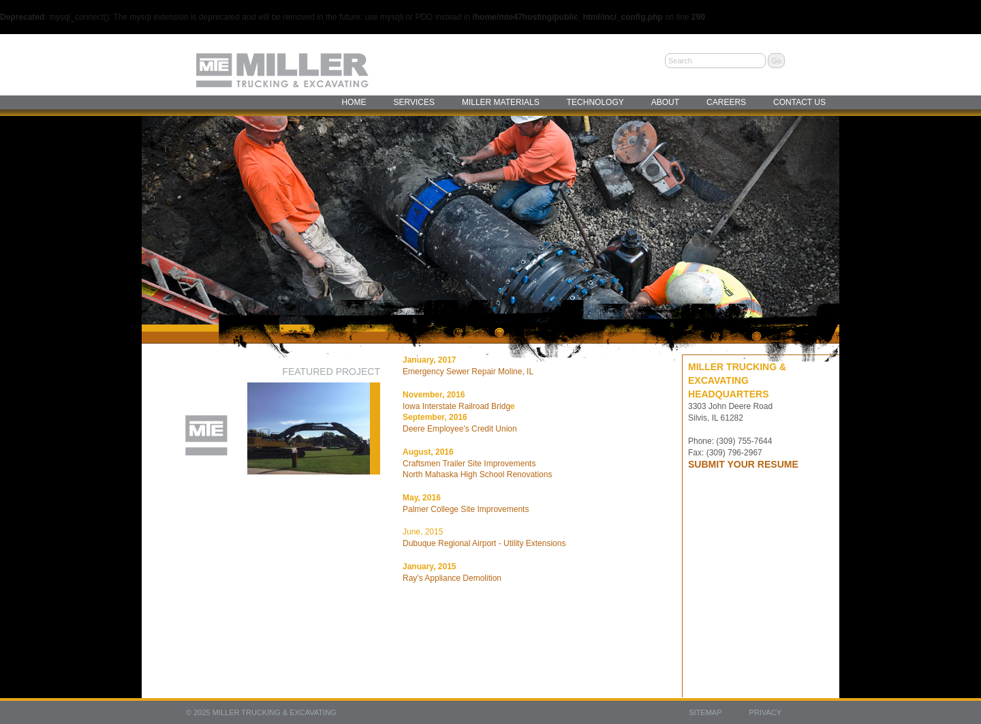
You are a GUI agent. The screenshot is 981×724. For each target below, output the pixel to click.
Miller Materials (501, 102)
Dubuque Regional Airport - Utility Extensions (484, 543)
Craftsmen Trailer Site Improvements (469, 463)
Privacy (765, 712)
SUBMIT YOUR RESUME (743, 464)
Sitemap (705, 712)
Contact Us (799, 102)
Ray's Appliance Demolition (452, 578)
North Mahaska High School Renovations (477, 474)
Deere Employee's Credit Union (460, 429)
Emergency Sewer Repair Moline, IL (468, 371)
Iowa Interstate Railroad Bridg (456, 406)
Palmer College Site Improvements (466, 509)
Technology (595, 102)
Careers (726, 102)
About (665, 102)
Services (413, 102)
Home (353, 102)
